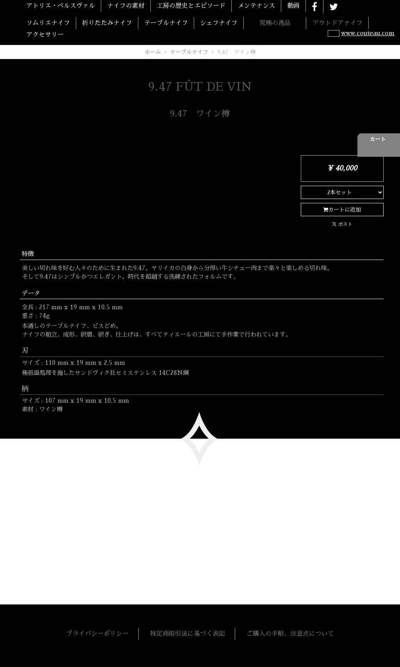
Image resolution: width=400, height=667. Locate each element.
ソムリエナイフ (48, 23)
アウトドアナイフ (337, 23)
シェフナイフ (219, 23)
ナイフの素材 (126, 6)
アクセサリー (45, 35)
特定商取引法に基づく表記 (187, 634)
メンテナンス (256, 6)
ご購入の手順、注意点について (290, 634)
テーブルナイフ (166, 23)
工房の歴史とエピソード (191, 6)
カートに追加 (342, 209)
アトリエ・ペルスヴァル (60, 6)
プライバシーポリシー (97, 634)
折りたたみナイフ (107, 23)
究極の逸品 (275, 23)
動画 (293, 6)
